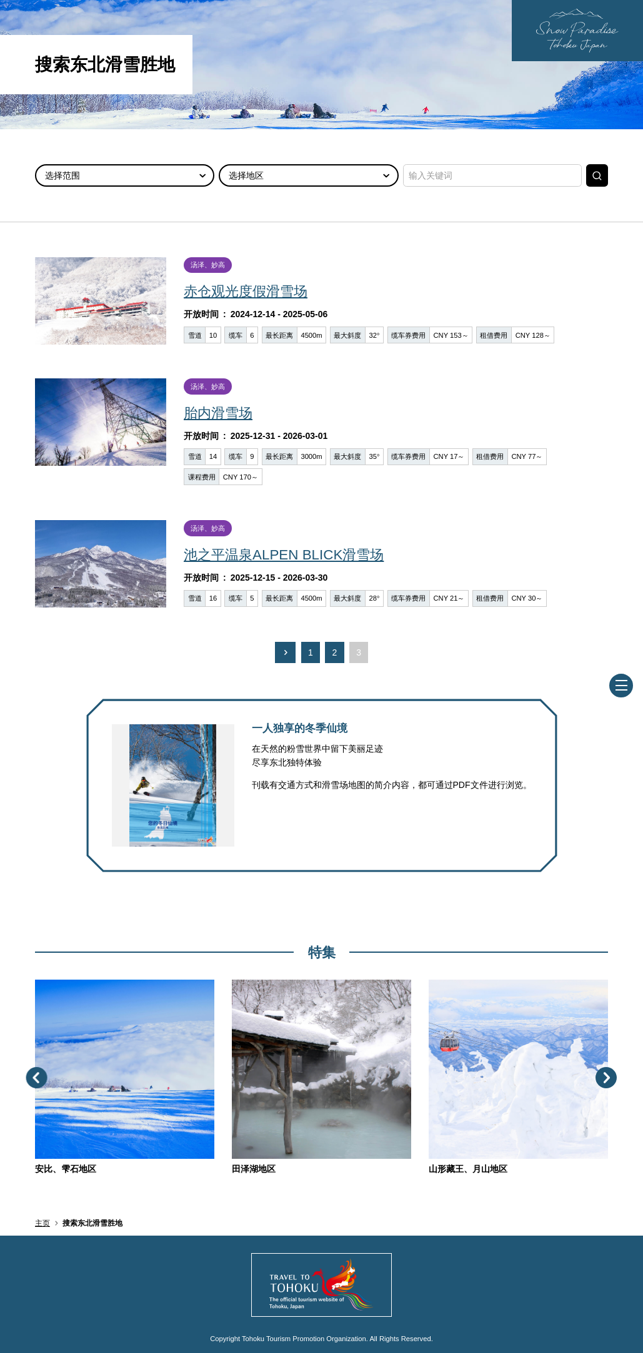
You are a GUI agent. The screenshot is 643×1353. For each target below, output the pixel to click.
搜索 (597, 175)
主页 (42, 1223)
